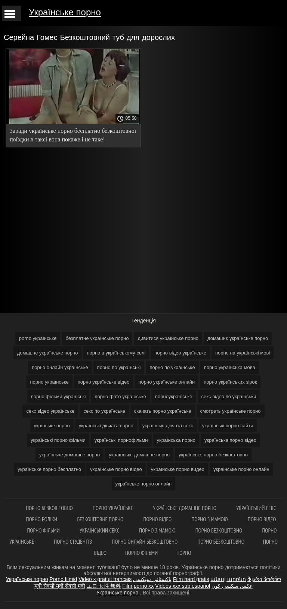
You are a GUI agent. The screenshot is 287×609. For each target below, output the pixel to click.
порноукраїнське (173, 396)
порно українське (49, 382)
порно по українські (119, 367)
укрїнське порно (52, 425)
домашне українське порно (47, 353)
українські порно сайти (227, 425)
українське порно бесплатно (49, 469)
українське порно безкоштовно (213, 454)
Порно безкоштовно (50, 508)
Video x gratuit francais (105, 579)
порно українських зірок (230, 382)
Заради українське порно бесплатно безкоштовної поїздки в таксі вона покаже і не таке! (73, 135)
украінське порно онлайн (241, 469)
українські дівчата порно (106, 425)
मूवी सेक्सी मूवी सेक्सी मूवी (59, 586)
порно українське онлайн (167, 382)
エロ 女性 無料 (104, 586)
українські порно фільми (58, 440)
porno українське (38, 338)
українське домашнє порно (69, 454)
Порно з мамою (210, 519)
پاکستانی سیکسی (152, 579)
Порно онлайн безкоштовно (145, 541)
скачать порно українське (162, 411)
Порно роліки (42, 519)
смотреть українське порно (230, 411)
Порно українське (113, 508)
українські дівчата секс (167, 425)
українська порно (176, 440)
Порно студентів (73, 541)
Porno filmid (63, 579)
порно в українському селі (116, 353)
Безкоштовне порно (100, 519)
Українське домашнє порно (185, 508)
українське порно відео (116, 469)
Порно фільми (44, 530)
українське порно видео (177, 469)
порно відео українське (180, 353)
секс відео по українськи (228, 396)
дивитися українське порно (168, 338)
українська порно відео (230, 440)
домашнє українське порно (237, 338)
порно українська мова (229, 367)
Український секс (256, 508)
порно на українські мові (242, 353)
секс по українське (104, 411)
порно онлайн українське (60, 367)
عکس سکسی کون (232, 586)
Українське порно (65, 12)
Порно (183, 552)
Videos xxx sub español (182, 586)
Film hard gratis (191, 579)
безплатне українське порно (97, 338)
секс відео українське (50, 411)
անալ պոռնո (228, 579)
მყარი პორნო (264, 579)
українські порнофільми (121, 440)
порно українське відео (104, 382)
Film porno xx (138, 586)
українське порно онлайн (143, 484)
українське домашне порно (139, 454)
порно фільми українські (58, 396)
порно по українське (172, 367)
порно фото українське (120, 396)
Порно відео (158, 519)
